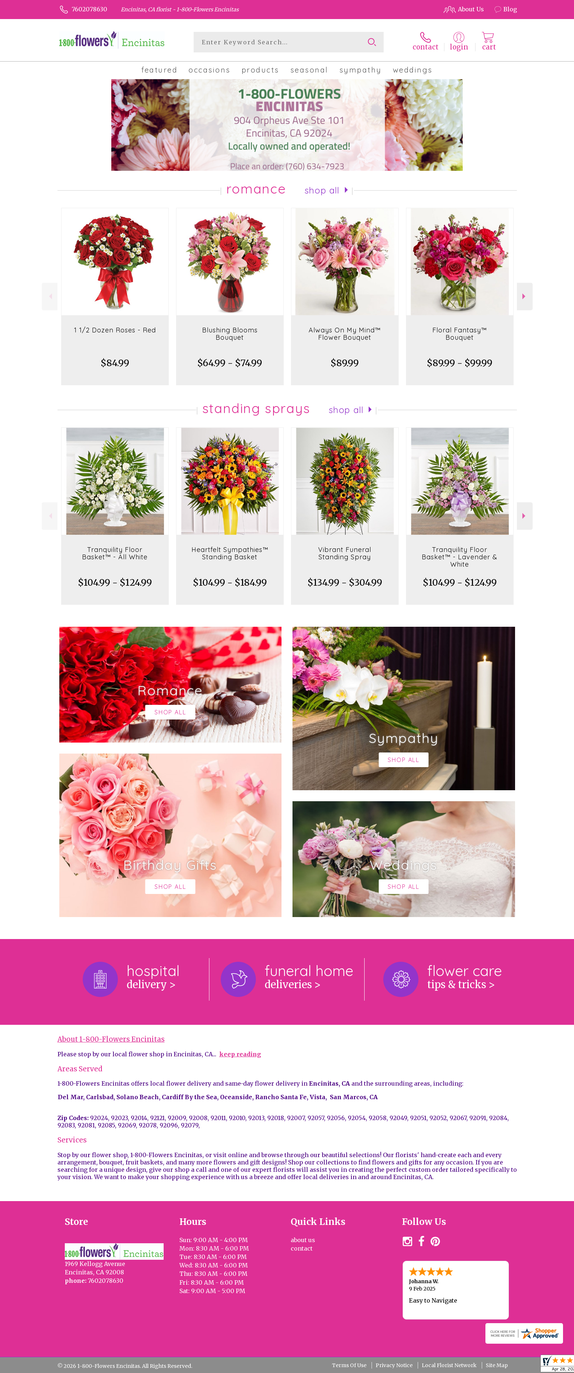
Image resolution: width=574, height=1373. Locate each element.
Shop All (322, 190)
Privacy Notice (394, 1365)
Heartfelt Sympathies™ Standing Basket (229, 553)
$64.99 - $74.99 (229, 363)
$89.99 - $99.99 (459, 363)
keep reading (240, 1054)
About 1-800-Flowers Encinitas (111, 1039)
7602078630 (89, 9)
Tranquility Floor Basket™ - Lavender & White (459, 556)
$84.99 (115, 363)
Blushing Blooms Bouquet (230, 334)
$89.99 (345, 363)
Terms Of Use (349, 1365)
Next (525, 296)
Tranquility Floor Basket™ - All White (115, 553)
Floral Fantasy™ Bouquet (459, 334)
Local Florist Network (449, 1365)
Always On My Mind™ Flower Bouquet (345, 334)
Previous (49, 296)
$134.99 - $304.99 (345, 582)
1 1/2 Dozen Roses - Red (115, 330)
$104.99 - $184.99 (230, 582)
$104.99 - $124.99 (115, 582)
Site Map (497, 1365)
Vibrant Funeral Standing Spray (344, 553)
